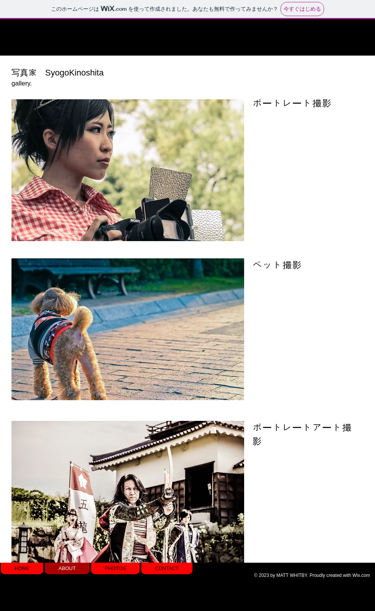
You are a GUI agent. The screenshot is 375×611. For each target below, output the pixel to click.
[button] (127, 170)
